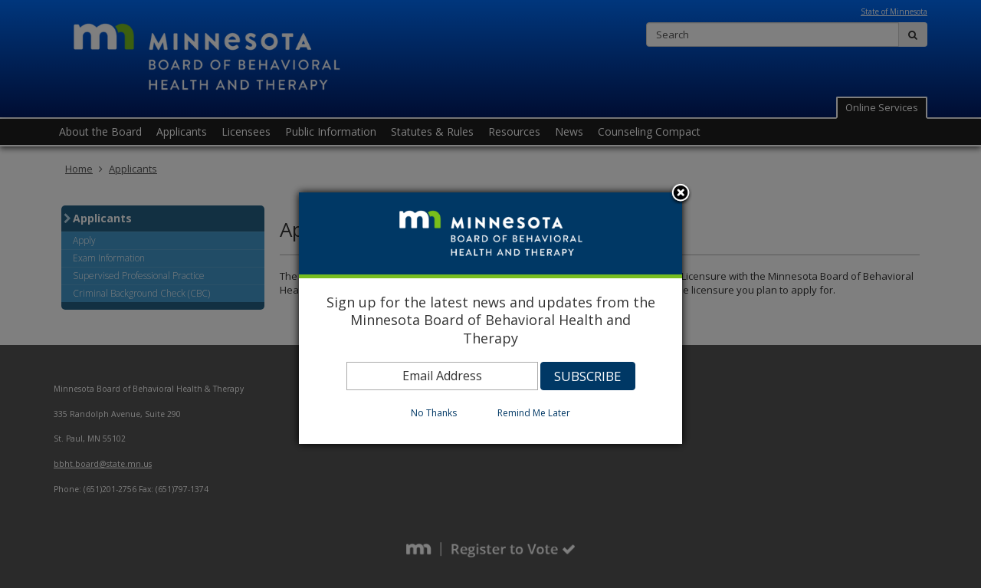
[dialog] (490, 318)
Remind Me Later (533, 412)
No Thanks (434, 412)
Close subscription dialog (680, 193)
